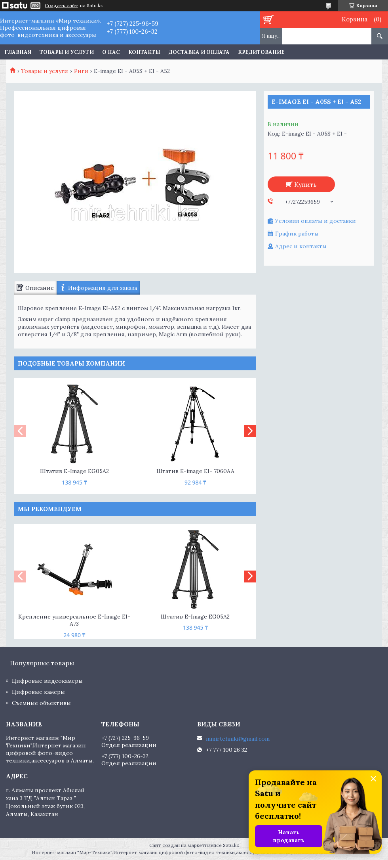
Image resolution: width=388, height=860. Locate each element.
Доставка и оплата (199, 52)
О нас (111, 52)
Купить (305, 184)
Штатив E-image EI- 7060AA (195, 471)
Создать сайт (61, 5)
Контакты (144, 52)
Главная (17, 52)
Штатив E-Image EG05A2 (74, 471)
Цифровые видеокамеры (47, 680)
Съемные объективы (41, 703)
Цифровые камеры (38, 691)
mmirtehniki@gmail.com (238, 738)
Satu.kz (231, 845)
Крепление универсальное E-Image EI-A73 (74, 620)
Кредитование (261, 52)
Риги (81, 71)
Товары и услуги (67, 52)
